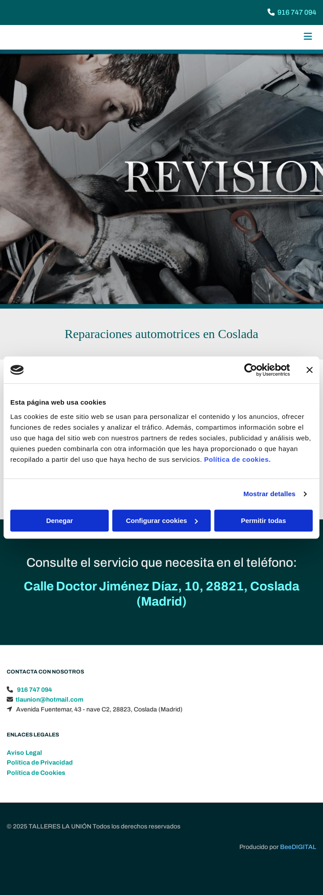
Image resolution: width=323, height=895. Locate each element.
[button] (264, 37)
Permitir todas (263, 520)
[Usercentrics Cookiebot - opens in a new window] (251, 369)
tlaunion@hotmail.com (49, 719)
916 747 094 (296, 12)
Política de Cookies (36, 792)
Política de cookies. (237, 459)
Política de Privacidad (40, 782)
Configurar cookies (162, 520)
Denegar (59, 520)
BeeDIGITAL (298, 866)
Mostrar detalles (269, 494)
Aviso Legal (24, 772)
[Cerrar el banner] (309, 370)
